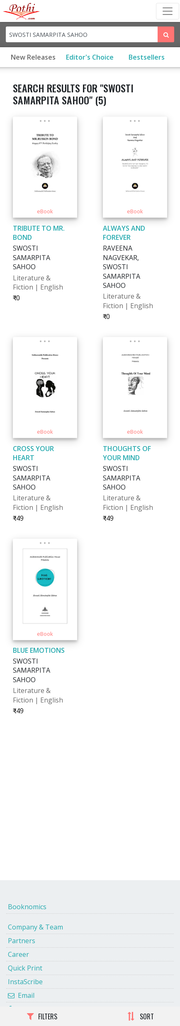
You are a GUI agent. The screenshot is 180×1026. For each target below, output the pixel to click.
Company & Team (35, 927)
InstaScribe (25, 981)
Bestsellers (147, 57)
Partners (21, 940)
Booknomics (27, 906)
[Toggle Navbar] (167, 11)
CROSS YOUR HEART (33, 453)
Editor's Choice (90, 57)
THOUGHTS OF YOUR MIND (127, 453)
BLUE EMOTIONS (39, 650)
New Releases (33, 57)
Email (21, 995)
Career (18, 954)
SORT (140, 1016)
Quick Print (25, 968)
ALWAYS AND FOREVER (124, 233)
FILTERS (42, 1016)
